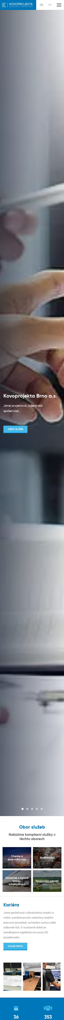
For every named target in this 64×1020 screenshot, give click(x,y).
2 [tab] (27, 809)
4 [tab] (37, 809)
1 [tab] (23, 809)
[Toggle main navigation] (59, 5)
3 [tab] (32, 809)
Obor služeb (15, 429)
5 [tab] (42, 809)
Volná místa (15, 946)
